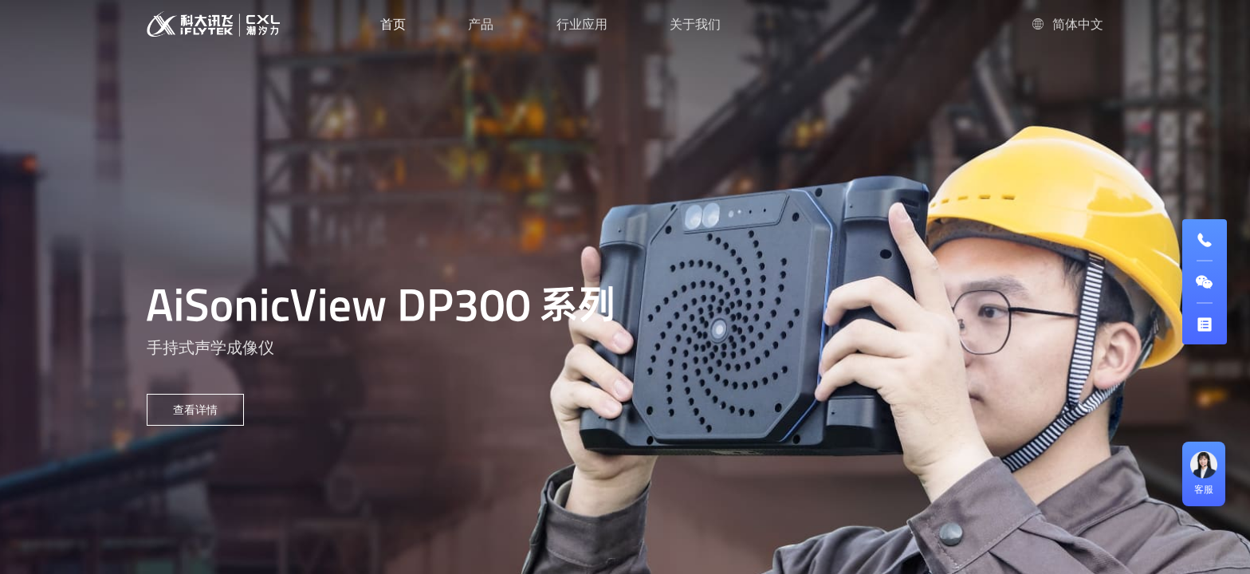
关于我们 (695, 24)
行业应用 (581, 24)
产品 (480, 24)
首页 (393, 24)
